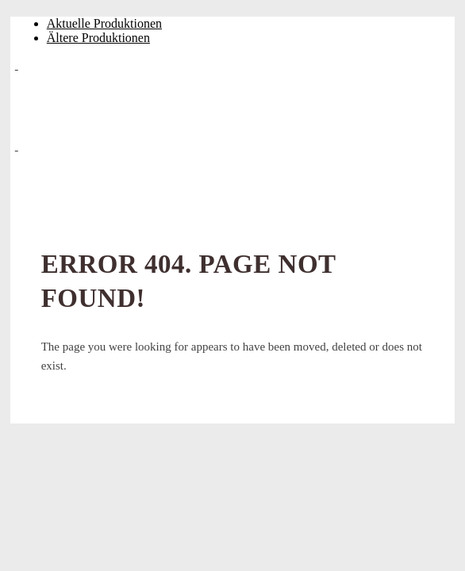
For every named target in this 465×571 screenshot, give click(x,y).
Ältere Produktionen (98, 37)
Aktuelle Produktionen (104, 23)
